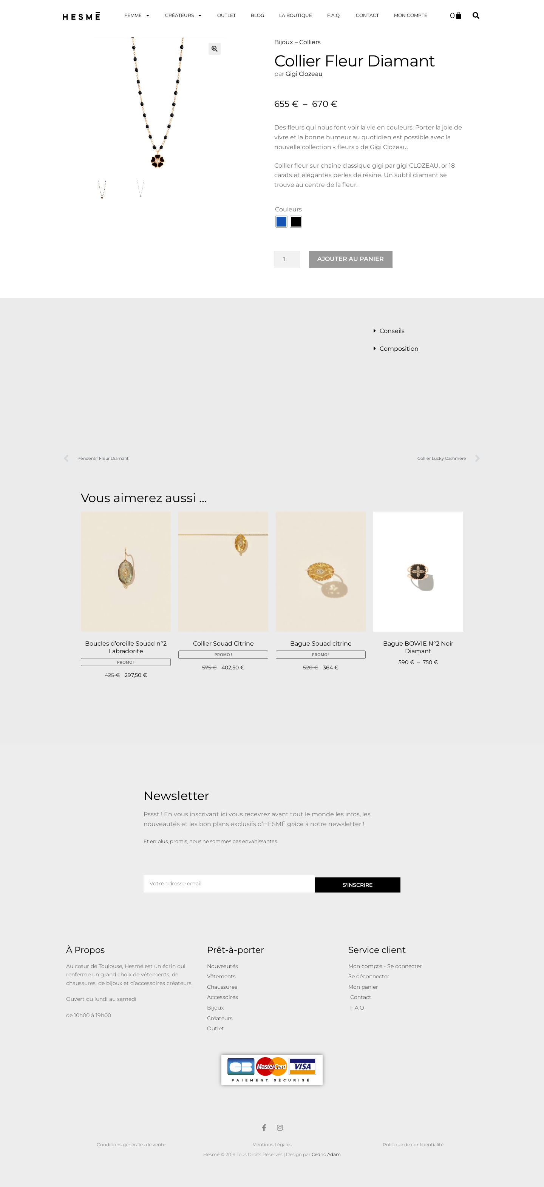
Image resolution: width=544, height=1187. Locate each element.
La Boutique (295, 15)
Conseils (392, 331)
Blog (257, 15)
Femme (137, 15)
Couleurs (288, 209)
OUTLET (226, 15)
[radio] (281, 221)
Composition (399, 348)
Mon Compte (410, 15)
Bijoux (283, 42)
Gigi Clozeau (305, 73)
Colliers (310, 42)
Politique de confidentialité (413, 1144)
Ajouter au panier (350, 258)
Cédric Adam (326, 1154)
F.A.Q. (334, 15)
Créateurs (183, 15)
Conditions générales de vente (131, 1144)
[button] (476, 15)
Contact (367, 15)
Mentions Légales (272, 1144)
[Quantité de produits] (287, 259)
